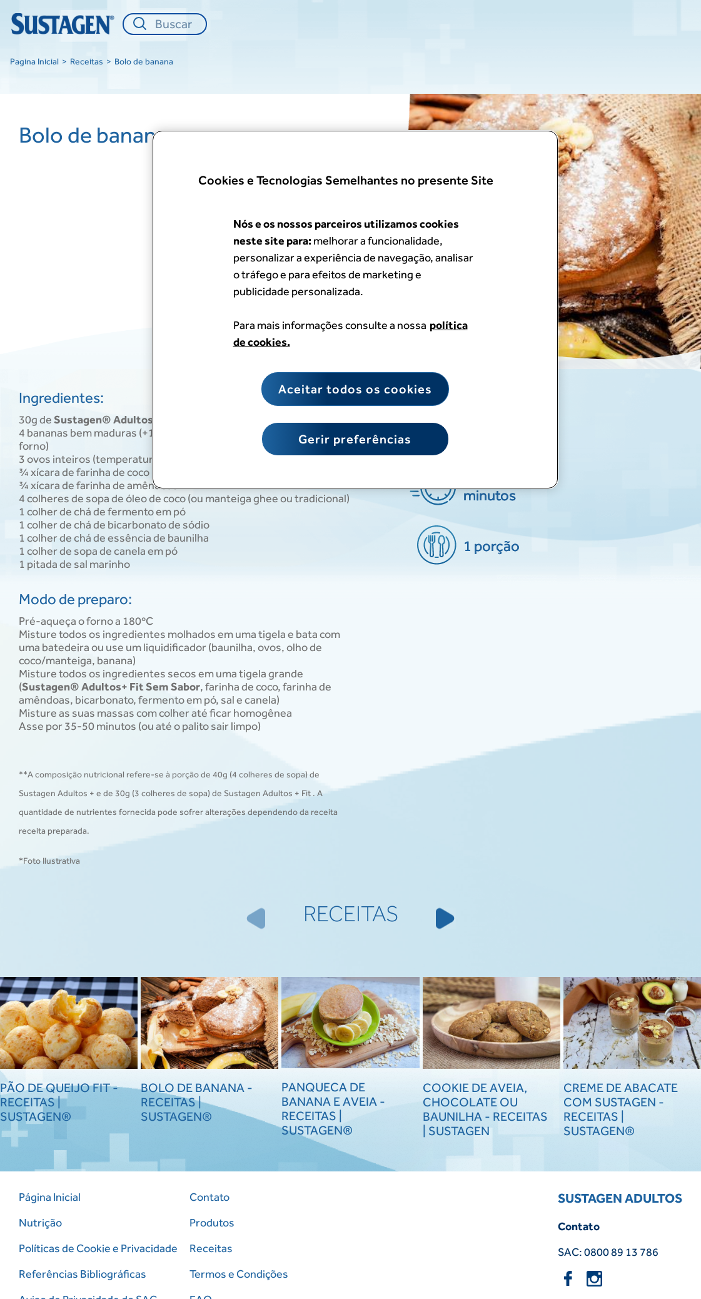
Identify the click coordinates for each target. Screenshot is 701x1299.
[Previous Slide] (255, 918)
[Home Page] (64, 24)
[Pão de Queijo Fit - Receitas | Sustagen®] (69, 1024)
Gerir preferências (354, 439)
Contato (209, 1196)
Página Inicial (50, 1196)
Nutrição (40, 1222)
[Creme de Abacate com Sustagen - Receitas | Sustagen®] (632, 1024)
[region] (355, 310)
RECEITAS (350, 913)
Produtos (212, 1222)
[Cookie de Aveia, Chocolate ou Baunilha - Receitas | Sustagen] (491, 1024)
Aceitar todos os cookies (355, 389)
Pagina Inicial (34, 61)
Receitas (86, 61)
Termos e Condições (238, 1273)
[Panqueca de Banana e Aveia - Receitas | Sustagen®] (350, 1024)
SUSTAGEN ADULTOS (620, 1198)
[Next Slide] (445, 918)
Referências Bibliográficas (82, 1273)
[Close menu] (672, 23)
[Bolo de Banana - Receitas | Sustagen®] (209, 1024)
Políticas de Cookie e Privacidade (98, 1248)
